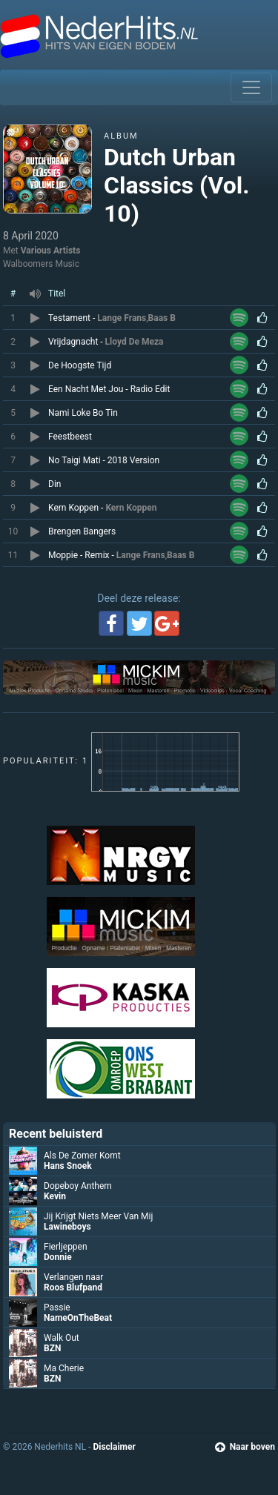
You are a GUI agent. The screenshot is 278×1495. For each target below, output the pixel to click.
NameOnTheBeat (78, 1318)
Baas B (162, 318)
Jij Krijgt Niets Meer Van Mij (98, 1216)
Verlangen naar (73, 1277)
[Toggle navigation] (251, 87)
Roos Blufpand (73, 1287)
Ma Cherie (64, 1368)
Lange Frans (121, 318)
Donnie (58, 1257)
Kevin (55, 1196)
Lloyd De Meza (134, 342)
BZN (52, 1348)
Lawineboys (67, 1226)
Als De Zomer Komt (82, 1155)
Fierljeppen (65, 1247)
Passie (57, 1307)
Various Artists (51, 250)
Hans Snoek (68, 1166)
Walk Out (61, 1338)
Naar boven (245, 1447)
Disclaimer (114, 1447)
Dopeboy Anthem (78, 1186)
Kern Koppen (130, 508)
